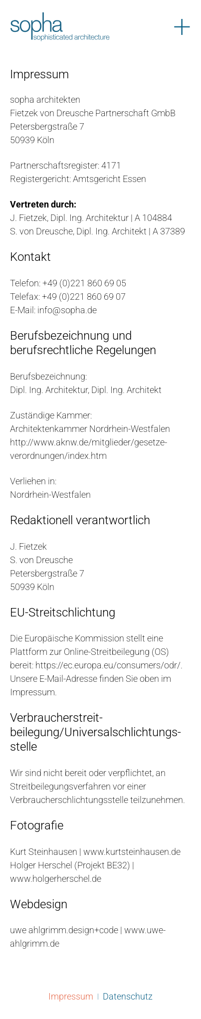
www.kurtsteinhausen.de (131, 851)
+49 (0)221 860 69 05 (84, 283)
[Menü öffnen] (182, 26)
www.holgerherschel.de (55, 878)
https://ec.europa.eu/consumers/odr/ (108, 665)
